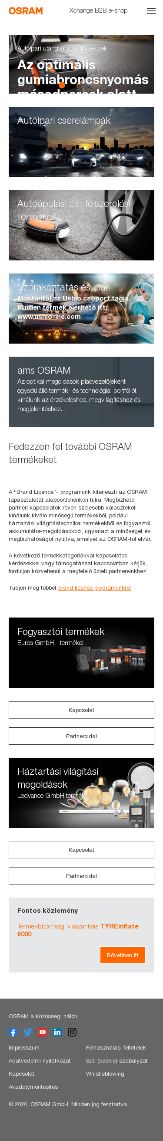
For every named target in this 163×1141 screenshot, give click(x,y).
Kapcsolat (81, 709)
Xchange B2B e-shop (99, 10)
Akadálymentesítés (33, 1086)
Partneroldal (81, 736)
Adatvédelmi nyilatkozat (40, 1060)
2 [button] (79, 85)
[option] (81, 64)
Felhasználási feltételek (116, 1047)
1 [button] (62, 85)
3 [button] (96, 85)
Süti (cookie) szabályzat (117, 1060)
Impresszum (24, 1047)
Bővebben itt (123, 955)
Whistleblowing (105, 1073)
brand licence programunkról (94, 587)
